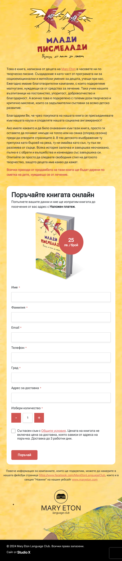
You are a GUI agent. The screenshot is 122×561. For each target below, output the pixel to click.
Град (16, 368)
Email (16, 327)
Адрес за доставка (26, 388)
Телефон (19, 348)
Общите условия (53, 431)
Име (15, 287)
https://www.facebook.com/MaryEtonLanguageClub (72, 475)
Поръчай (24, 455)
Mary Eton (68, 69)
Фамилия (19, 307)
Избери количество (27, 408)
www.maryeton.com (85, 479)
